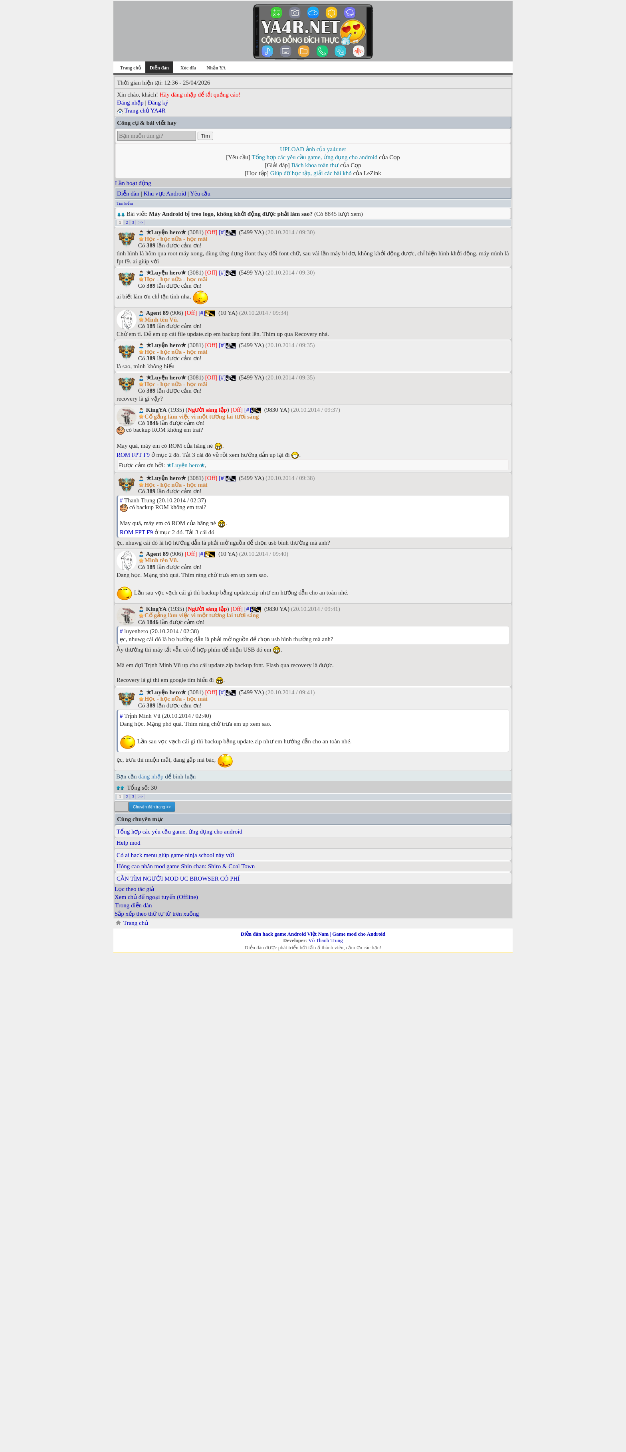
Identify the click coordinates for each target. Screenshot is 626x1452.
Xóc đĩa (188, 68)
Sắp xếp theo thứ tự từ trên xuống (157, 914)
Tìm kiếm (125, 203)
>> (141, 222)
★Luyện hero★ (185, 465)
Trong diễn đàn (133, 905)
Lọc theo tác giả (134, 889)
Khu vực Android (164, 193)
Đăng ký (158, 102)
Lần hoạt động (133, 183)
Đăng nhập (130, 102)
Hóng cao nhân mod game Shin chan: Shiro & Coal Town (186, 866)
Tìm (205, 136)
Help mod (129, 843)
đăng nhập (150, 776)
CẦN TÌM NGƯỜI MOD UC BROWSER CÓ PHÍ (178, 878)
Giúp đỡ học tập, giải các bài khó (311, 173)
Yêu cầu (200, 193)
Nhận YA (216, 68)
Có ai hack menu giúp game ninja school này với (175, 855)
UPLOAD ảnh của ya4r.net (313, 149)
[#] (222, 232)
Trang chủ (130, 68)
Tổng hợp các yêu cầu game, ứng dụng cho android (315, 157)
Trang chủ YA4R (144, 110)
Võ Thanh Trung (325, 940)
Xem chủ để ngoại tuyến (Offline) (156, 897)
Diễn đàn (128, 193)
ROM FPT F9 (133, 455)
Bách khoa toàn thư (315, 165)
